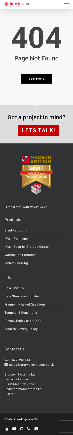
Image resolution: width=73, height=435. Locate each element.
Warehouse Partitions (20, 255)
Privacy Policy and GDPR (22, 321)
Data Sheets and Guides (22, 296)
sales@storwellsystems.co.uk (31, 365)
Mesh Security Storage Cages (26, 247)
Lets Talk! (38, 130)
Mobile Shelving (16, 263)
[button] (66, 5)
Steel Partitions (15, 230)
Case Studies (14, 288)
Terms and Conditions (20, 312)
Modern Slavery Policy (21, 329)
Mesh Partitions (16, 238)
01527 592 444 (19, 360)
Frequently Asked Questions (25, 304)
